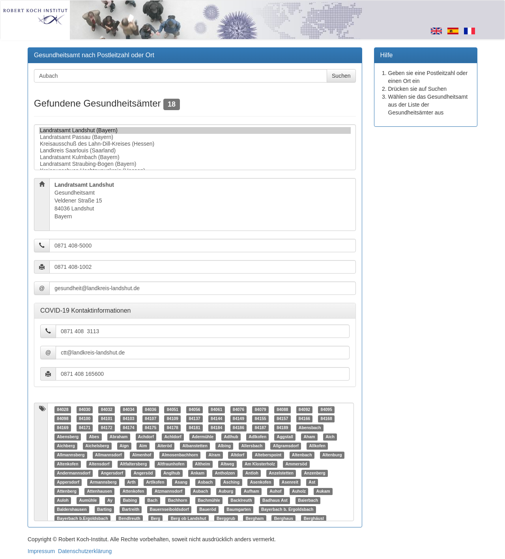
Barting (104, 509)
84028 (62, 409)
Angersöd (143, 473)
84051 (172, 409)
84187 (260, 428)
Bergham (255, 518)
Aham (309, 437)
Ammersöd (296, 464)
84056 (194, 409)
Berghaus (283, 518)
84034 (128, 409)
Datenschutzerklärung (85, 551)
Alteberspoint (268, 455)
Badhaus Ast (275, 500)
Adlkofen (257, 437)
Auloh (63, 500)
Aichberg (66, 446)
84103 (128, 418)
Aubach (200, 491)
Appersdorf (68, 482)
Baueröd (207, 509)
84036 (150, 409)
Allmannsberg (70, 455)
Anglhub (171, 473)
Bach (153, 500)
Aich (330, 437)
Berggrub (226, 518)
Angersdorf (112, 473)
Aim (143, 446)
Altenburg (332, 455)
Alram (215, 455)
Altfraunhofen (171, 464)
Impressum (41, 551)
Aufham (251, 491)
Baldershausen (71, 509)
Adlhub (231, 437)
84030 (84, 409)
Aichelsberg (97, 446)
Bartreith (130, 509)
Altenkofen (67, 464)
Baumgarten (238, 509)
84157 (282, 418)
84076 (238, 409)
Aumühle (88, 500)
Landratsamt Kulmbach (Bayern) (195, 157)
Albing (224, 446)
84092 (304, 409)
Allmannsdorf (108, 455)
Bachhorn (177, 500)
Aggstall (285, 437)
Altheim (202, 464)
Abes (94, 437)
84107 (150, 418)
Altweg (227, 464)
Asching (231, 482)
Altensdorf (99, 464)
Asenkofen (260, 482)
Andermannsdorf (73, 473)
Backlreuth (241, 500)
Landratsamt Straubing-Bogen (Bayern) (195, 164)
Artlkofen (155, 482)
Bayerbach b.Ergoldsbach (82, 518)
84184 (216, 428)
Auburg (226, 491)
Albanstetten (195, 446)
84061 (216, 409)
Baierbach (308, 500)
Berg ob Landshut (188, 518)
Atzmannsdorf (169, 491)
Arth (131, 482)
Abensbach (310, 428)
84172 (106, 428)
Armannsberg (103, 482)
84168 (326, 418)
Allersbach (252, 446)
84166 (304, 418)
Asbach (205, 482)
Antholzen (225, 473)
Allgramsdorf (286, 446)
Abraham (119, 437)
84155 (260, 418)
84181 (194, 428)
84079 (260, 409)
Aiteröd (164, 446)
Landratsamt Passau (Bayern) (195, 137)
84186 (238, 428)
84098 (62, 418)
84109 (172, 418)
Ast (312, 482)
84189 (282, 428)
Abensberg (68, 437)
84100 (84, 418)
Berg (155, 518)
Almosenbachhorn (180, 455)
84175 (150, 428)
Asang (181, 482)
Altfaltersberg (133, 464)
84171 (84, 428)
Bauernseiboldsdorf (169, 509)
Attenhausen (99, 491)
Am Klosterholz (260, 464)
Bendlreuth (129, 518)
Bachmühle (209, 500)
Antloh (251, 473)
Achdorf (146, 437)
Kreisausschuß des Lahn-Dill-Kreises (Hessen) (195, 144)
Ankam (197, 473)
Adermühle (202, 437)
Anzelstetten (281, 473)
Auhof (275, 491)
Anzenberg (314, 473)
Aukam (323, 491)
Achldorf (173, 437)
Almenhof (141, 455)
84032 (106, 409)
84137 (194, 418)
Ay (109, 500)
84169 (62, 428)
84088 (282, 409)
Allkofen (317, 446)
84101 (106, 418)
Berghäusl (314, 518)
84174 (128, 428)
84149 (238, 418)
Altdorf (237, 455)
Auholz (299, 491)
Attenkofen (133, 491)
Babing (130, 500)
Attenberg (67, 491)
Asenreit (290, 482)
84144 (216, 418)
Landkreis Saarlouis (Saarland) (195, 150)
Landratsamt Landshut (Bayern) (195, 130)
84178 (172, 428)
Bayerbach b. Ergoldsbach (287, 509)
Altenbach (302, 455)
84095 (326, 409)
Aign (124, 446)
